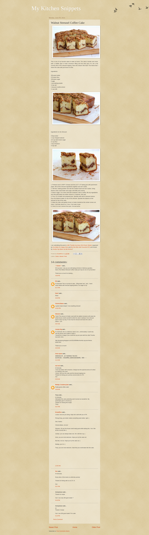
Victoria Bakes (59, 303)
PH (56, 281)
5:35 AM (57, 379)
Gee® (57, 293)
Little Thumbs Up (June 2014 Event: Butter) (79, 245)
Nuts (65, 256)
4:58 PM (57, 275)
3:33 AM (57, 348)
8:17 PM (57, 287)
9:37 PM (57, 406)
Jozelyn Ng (58, 329)
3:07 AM (57, 324)
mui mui (57, 365)
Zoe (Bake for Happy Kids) (60, 247)
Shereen (57, 314)
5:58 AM (57, 389)
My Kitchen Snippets (56, 8)
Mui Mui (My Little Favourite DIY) (80, 247)
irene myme (58, 353)
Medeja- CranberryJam (62, 384)
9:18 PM (57, 500)
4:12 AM (57, 360)
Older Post (96, 527)
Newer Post (53, 527)
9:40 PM (57, 298)
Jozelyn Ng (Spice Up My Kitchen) (63, 249)
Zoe (56, 471)
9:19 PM (57, 516)
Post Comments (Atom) (62, 531)
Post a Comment (58, 519)
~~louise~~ (58, 265)
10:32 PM (58, 308)
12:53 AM (58, 465)
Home (75, 527)
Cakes (57, 256)
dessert (61, 256)
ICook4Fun (58, 412)
